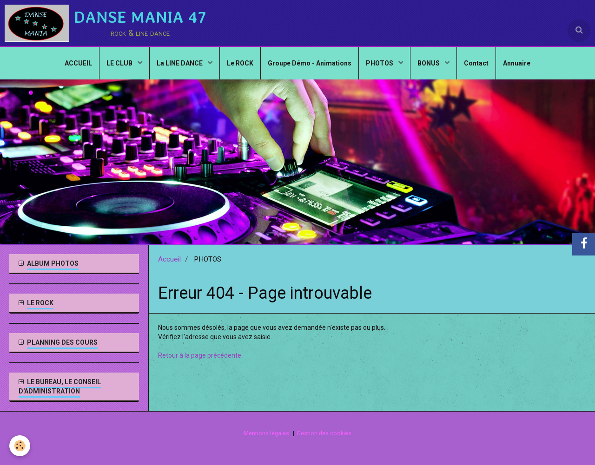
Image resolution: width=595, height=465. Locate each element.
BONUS (429, 63)
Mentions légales (266, 433)
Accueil (169, 259)
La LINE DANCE (180, 63)
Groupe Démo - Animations (309, 63)
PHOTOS (380, 63)
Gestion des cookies (324, 433)
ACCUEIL (78, 63)
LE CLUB (120, 63)
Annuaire (516, 63)
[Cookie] (19, 445)
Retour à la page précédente (199, 355)
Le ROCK (240, 63)
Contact (476, 63)
